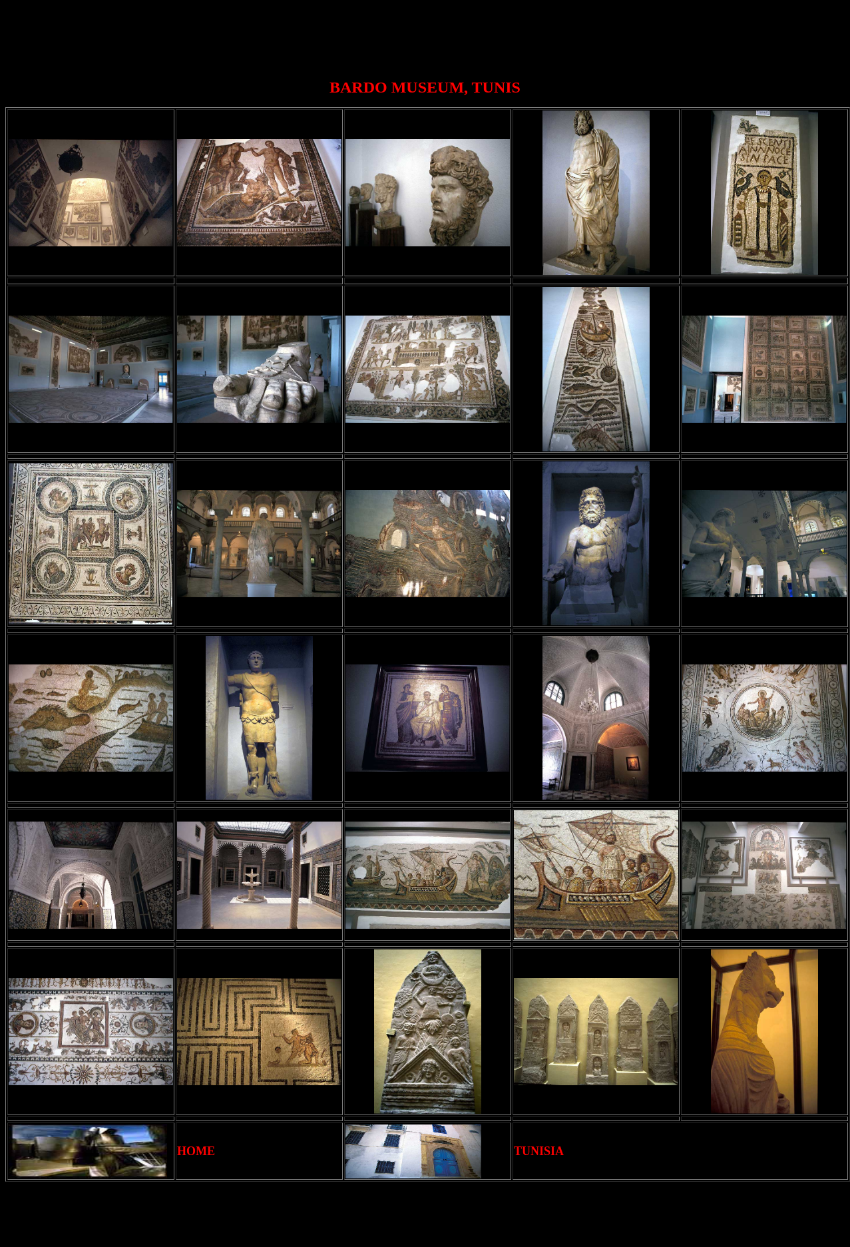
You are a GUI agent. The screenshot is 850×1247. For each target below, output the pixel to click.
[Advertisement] (428, 35)
